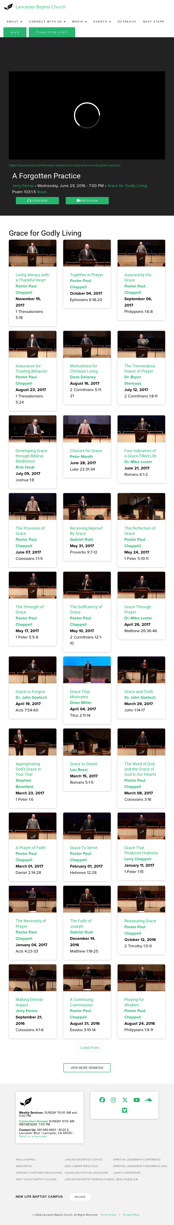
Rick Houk (25, 467)
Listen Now (37, 200)
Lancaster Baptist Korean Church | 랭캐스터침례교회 (87, 1179)
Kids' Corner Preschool (82, 1166)
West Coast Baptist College (36, 1179)
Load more (89, 1047)
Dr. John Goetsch (31, 697)
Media (79, 21)
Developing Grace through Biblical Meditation (31, 456)
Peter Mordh (81, 456)
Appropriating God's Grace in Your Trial (28, 769)
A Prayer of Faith (31, 847)
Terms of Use (108, 1215)
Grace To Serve (83, 847)
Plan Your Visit (52, 32)
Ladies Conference (126, 1173)
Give (15, 32)
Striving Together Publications (38, 1173)
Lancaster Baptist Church (41, 6)
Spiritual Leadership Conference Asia (135, 1166)
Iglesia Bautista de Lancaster (86, 1173)
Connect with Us (47, 21)
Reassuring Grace (140, 920)
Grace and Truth (138, 691)
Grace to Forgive (30, 691)
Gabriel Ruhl (81, 539)
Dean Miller (80, 703)
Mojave (80, 1197)
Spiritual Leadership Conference (135, 1159)
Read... (43, 192)
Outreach (127, 21)
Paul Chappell (26, 1159)
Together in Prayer (86, 274)
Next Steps (153, 21)
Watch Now (87, 200)
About (14, 21)
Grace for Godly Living (127, 185)
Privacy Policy (131, 1215)
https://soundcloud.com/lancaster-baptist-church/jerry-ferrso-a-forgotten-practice (65, 165)
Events (102, 21)
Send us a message (33, 1136)
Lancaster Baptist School (84, 1159)
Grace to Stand (83, 763)
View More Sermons (87, 1067)
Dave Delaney (83, 377)
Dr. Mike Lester (138, 462)
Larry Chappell (137, 859)
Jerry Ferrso (23, 185)
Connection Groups (33, 1121)
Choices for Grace (86, 450)
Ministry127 (24, 1166)
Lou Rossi (79, 770)
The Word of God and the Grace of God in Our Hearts (140, 769)
